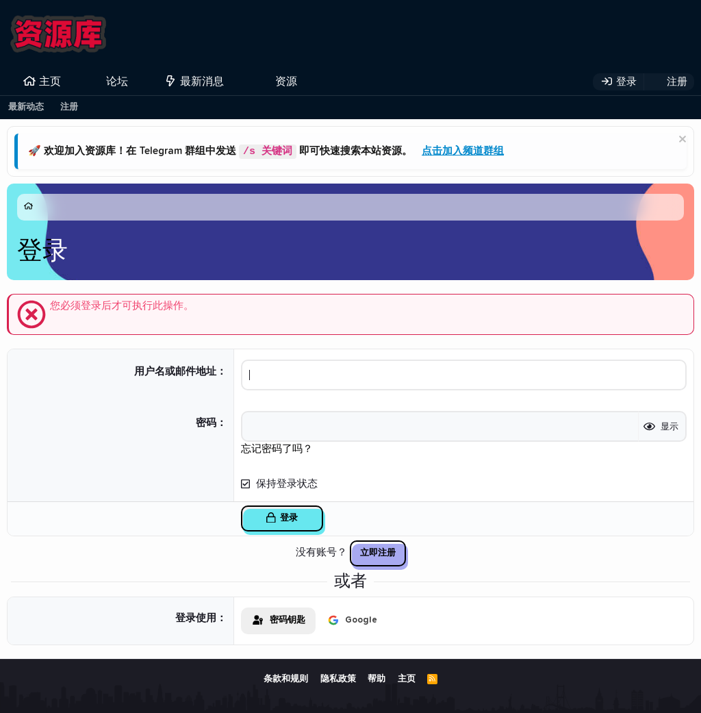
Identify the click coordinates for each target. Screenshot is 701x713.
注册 (69, 107)
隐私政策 (338, 679)
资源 (286, 81)
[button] (139, 81)
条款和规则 (286, 679)
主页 (50, 81)
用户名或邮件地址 (175, 371)
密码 (206, 423)
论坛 (117, 81)
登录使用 (195, 618)
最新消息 (202, 81)
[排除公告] (681, 141)
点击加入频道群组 (463, 152)
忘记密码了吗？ (277, 449)
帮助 (376, 679)
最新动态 (26, 107)
